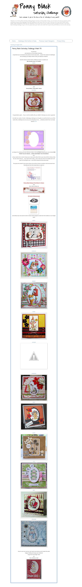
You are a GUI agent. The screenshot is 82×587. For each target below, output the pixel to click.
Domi (35, 121)
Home (14, 41)
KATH (34, 432)
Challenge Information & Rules (27, 41)
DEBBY (34, 281)
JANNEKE (33, 373)
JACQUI (34, 342)
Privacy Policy (61, 41)
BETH (34, 220)
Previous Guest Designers (46, 41)
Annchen (34, 90)
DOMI (34, 311)
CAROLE (34, 251)
